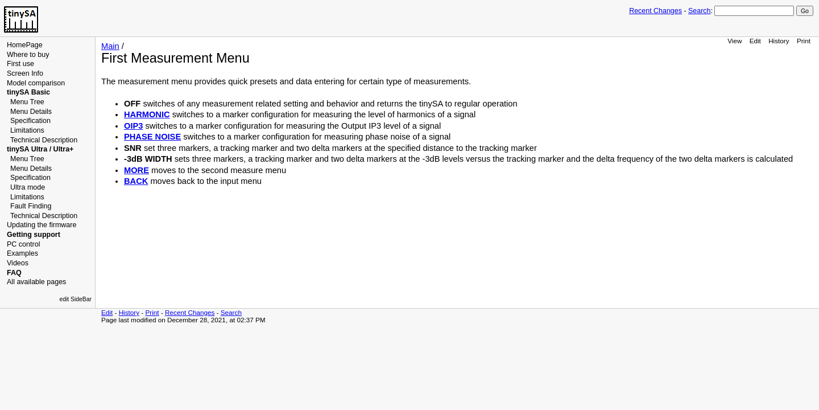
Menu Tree (27, 102)
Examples (22, 253)
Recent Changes (655, 11)
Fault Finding (30, 206)
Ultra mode (27, 187)
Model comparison (36, 83)
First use (20, 64)
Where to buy (28, 55)
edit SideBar (75, 299)
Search (699, 11)
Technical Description (43, 140)
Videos (17, 263)
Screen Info (25, 73)
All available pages (36, 282)
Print (803, 40)
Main (110, 46)
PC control (23, 244)
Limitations (27, 130)
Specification (30, 121)
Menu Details (31, 112)
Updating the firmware (41, 225)
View (734, 40)
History (778, 40)
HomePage (25, 45)
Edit (755, 40)
